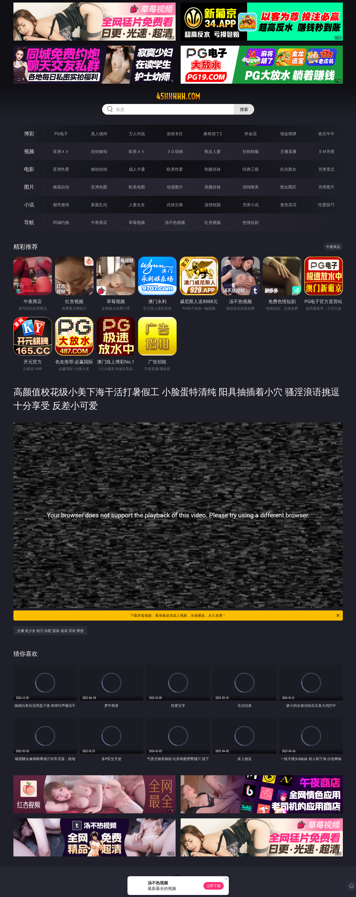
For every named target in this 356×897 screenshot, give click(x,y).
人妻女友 (137, 204)
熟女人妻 (212, 151)
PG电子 (61, 133)
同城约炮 (61, 222)
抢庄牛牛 (326, 133)
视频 (29, 151)
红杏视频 (212, 222)
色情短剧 (250, 222)
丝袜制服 (250, 151)
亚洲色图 (99, 187)
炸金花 (251, 133)
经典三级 (250, 169)
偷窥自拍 (61, 187)
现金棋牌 (288, 133)
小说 (29, 204)
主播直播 (288, 151)
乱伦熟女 (288, 169)
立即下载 (214, 885)
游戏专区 (175, 133)
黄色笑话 (288, 204)
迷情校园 (212, 204)
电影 (29, 169)
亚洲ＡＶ (61, 151)
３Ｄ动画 (175, 151)
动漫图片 (175, 187)
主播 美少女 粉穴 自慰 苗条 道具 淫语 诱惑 (50, 630)
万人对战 (137, 133)
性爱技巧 (326, 204)
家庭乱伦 (99, 204)
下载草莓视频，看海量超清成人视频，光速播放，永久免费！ (235, 615)
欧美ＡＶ (137, 151)
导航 (29, 222)
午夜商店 (99, 222)
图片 (29, 186)
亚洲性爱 (61, 169)
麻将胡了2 (212, 133)
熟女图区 (288, 187)
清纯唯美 (250, 187)
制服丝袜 (212, 169)
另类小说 (250, 204)
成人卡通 (137, 169)
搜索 (244, 109)
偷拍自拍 (99, 169)
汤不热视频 (175, 222)
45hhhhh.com (178, 96)
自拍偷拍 (99, 151)
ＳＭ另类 (326, 151)
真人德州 (99, 133)
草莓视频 (137, 222)
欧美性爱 (175, 169)
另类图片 (326, 187)
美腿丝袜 (212, 187)
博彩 (29, 133)
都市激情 (61, 204)
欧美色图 (137, 187)
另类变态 (326, 169)
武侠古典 (175, 204)
